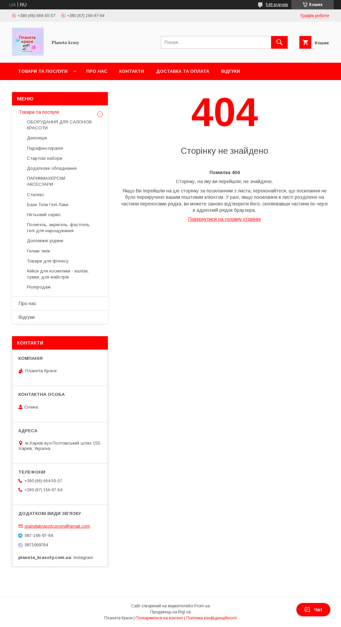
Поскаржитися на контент (159, 618)
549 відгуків (277, 4)
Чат (313, 610)
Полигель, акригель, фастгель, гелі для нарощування (59, 227)
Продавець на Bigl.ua (170, 612)
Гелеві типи (38, 250)
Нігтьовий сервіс (44, 214)
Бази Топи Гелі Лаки (47, 204)
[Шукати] (279, 42)
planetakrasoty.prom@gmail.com (57, 526)
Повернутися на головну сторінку (224, 219)
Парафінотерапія (45, 148)
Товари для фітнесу (48, 260)
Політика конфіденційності (211, 618)
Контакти (131, 71)
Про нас (96, 71)
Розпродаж (39, 286)
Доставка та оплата (182, 71)
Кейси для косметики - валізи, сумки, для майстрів (58, 273)
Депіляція (37, 137)
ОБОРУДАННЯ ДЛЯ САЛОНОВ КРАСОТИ (59, 124)
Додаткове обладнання (52, 168)
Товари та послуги (43, 71)
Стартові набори (44, 158)
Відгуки (230, 71)
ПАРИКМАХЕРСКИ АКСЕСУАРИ (46, 181)
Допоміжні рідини (45, 240)
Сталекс (35, 194)
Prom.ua (202, 606)
